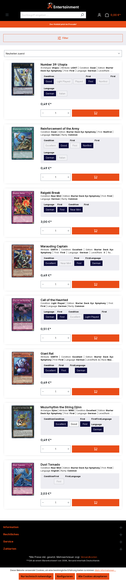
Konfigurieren (65, 576)
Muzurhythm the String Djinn (61, 407)
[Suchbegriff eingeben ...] (49, 15)
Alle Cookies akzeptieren (92, 576)
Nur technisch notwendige (36, 576)
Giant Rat (47, 353)
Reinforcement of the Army (60, 128)
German (50, 93)
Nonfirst (103, 81)
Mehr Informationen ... (105, 570)
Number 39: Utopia (54, 64)
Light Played (63, 81)
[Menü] (7, 15)
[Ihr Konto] (99, 15)
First (91, 81)
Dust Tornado (50, 464)
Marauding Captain (54, 246)
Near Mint (75, 209)
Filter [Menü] (63, 37)
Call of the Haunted (54, 300)
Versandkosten (89, 557)
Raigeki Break (50, 192)
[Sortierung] (63, 53)
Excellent (51, 145)
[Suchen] (82, 15)
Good (49, 81)
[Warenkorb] (113, 15)
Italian (62, 93)
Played (79, 81)
